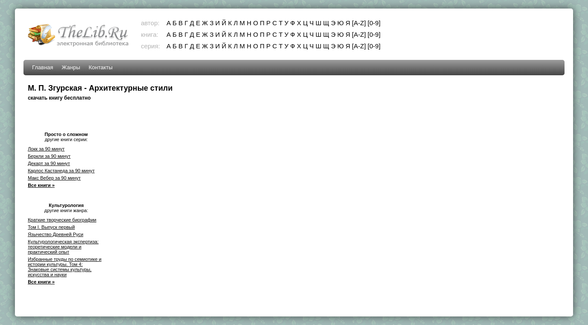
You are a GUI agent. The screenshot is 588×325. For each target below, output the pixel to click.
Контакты (101, 67)
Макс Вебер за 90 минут (54, 177)
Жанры (71, 67)
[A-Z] (359, 23)
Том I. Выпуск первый (51, 227)
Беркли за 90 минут (49, 156)
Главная (42, 67)
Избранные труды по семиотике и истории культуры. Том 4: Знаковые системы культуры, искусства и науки (65, 267)
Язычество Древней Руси (55, 234)
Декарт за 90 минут (49, 163)
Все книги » (41, 185)
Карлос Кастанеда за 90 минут (61, 170)
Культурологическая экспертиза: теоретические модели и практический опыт (63, 246)
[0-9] (374, 23)
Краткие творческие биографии (62, 219)
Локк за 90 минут (46, 148)
